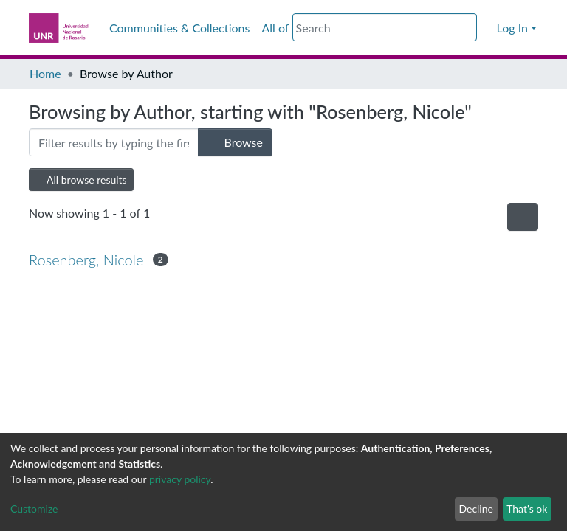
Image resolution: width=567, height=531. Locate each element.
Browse (235, 142)
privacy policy (179, 479)
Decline (475, 508)
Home (45, 73)
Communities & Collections (179, 28)
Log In (512, 28)
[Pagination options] (522, 217)
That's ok (526, 508)
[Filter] (114, 142)
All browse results (81, 179)
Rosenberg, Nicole (86, 259)
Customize (34, 508)
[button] (486, 28)
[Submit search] (467, 28)
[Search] (384, 27)
